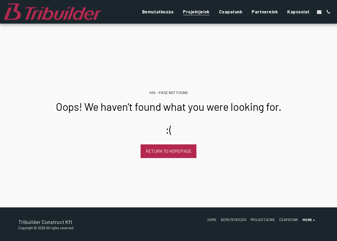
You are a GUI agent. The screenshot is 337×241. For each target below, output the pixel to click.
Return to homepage (168, 151)
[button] (319, 11)
